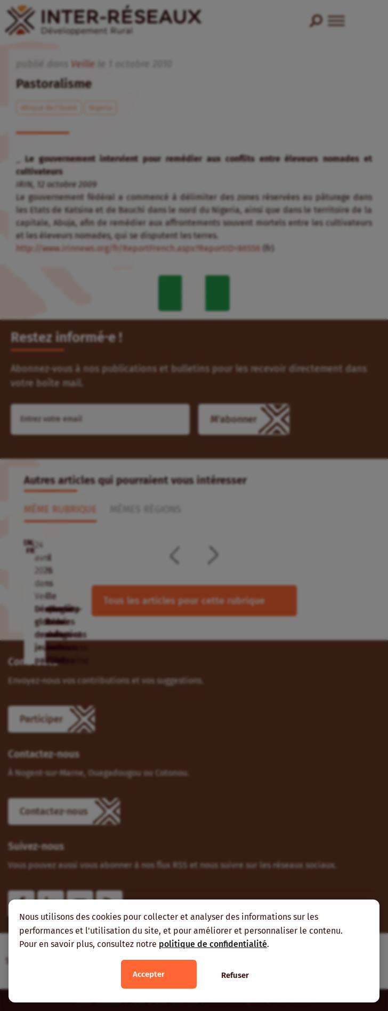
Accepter (149, 974)
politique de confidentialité (213, 944)
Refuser (235, 975)
